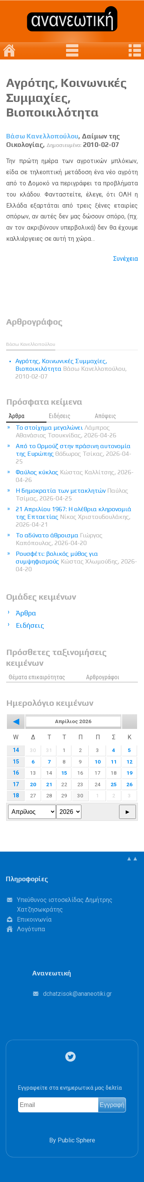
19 (129, 773)
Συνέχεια (125, 258)
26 (129, 784)
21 (49, 784)
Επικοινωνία (34, 919)
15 (16, 762)
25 (114, 784)
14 (16, 750)
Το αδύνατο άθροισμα (59, 539)
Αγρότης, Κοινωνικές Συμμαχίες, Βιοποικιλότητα (66, 97)
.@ (77, 993)
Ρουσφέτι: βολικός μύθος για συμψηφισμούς (76, 561)
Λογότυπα (31, 929)
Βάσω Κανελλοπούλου (42, 136)
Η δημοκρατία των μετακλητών (72, 494)
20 (33, 784)
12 (129, 762)
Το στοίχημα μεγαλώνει (66, 431)
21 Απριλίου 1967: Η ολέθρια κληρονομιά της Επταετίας (73, 516)
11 (114, 762)
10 (97, 762)
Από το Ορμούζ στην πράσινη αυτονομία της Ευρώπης (73, 453)
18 (16, 795)
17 (16, 784)
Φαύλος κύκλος (75, 475)
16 (16, 773)
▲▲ (132, 858)
